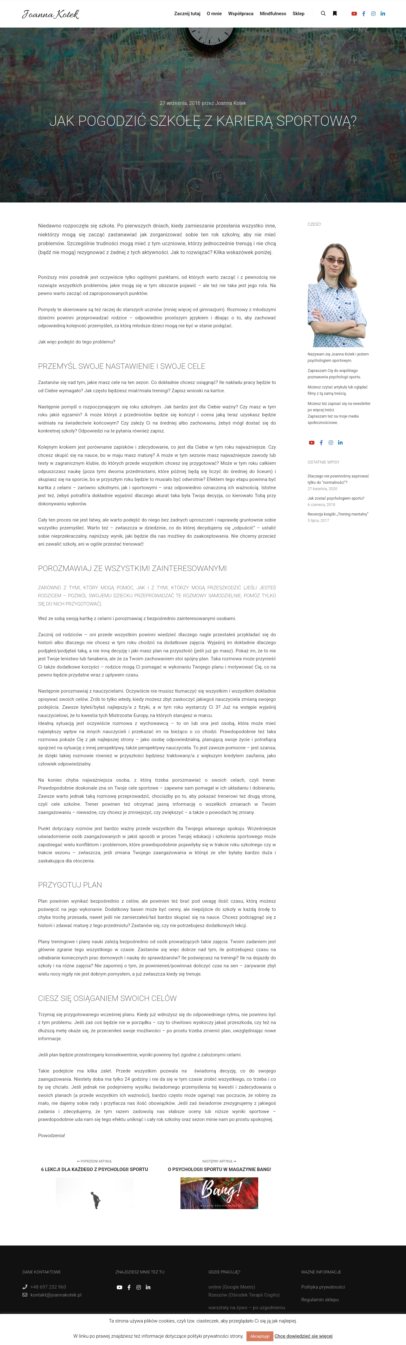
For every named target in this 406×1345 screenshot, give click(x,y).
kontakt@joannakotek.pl (52, 1295)
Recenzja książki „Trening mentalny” (338, 514)
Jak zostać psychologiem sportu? (336, 498)
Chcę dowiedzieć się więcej (304, 1336)
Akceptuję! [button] (260, 1336)
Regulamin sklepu (320, 1300)
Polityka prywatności (323, 1287)
